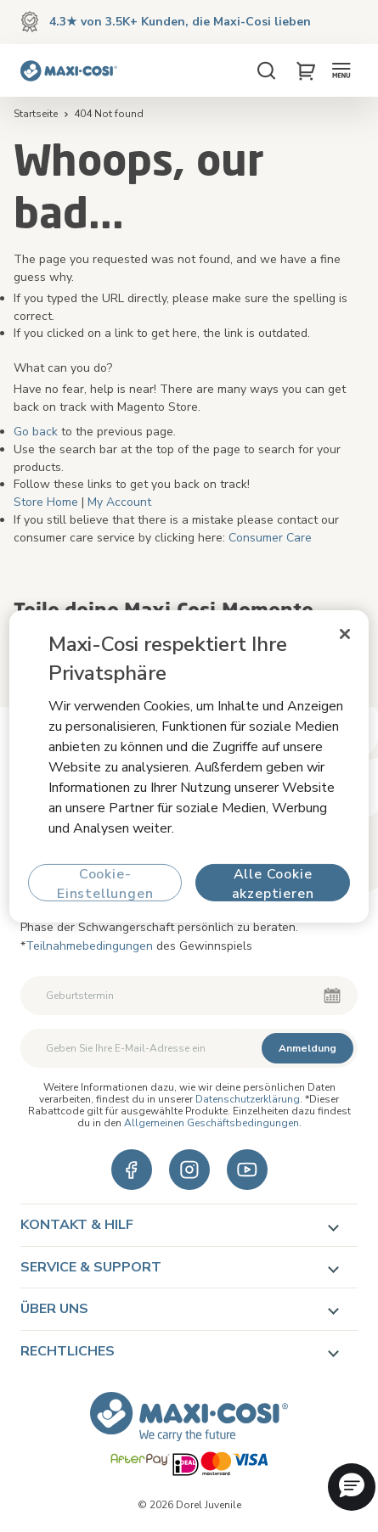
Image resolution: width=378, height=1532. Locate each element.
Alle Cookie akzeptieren (273, 883)
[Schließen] (345, 633)
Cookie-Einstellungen (105, 883)
